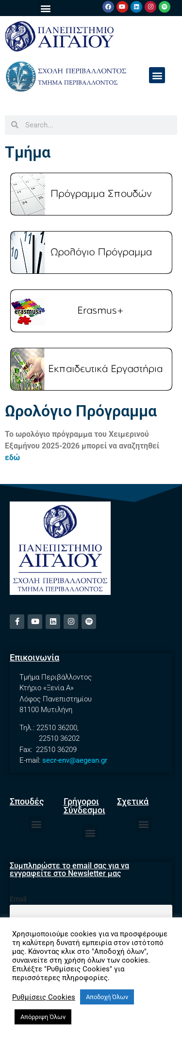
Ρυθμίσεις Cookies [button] (43, 997)
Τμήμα (27, 152)
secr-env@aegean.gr (74, 760)
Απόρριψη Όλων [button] (43, 1017)
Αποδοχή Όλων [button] (107, 997)
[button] (45, 8)
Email (18, 899)
